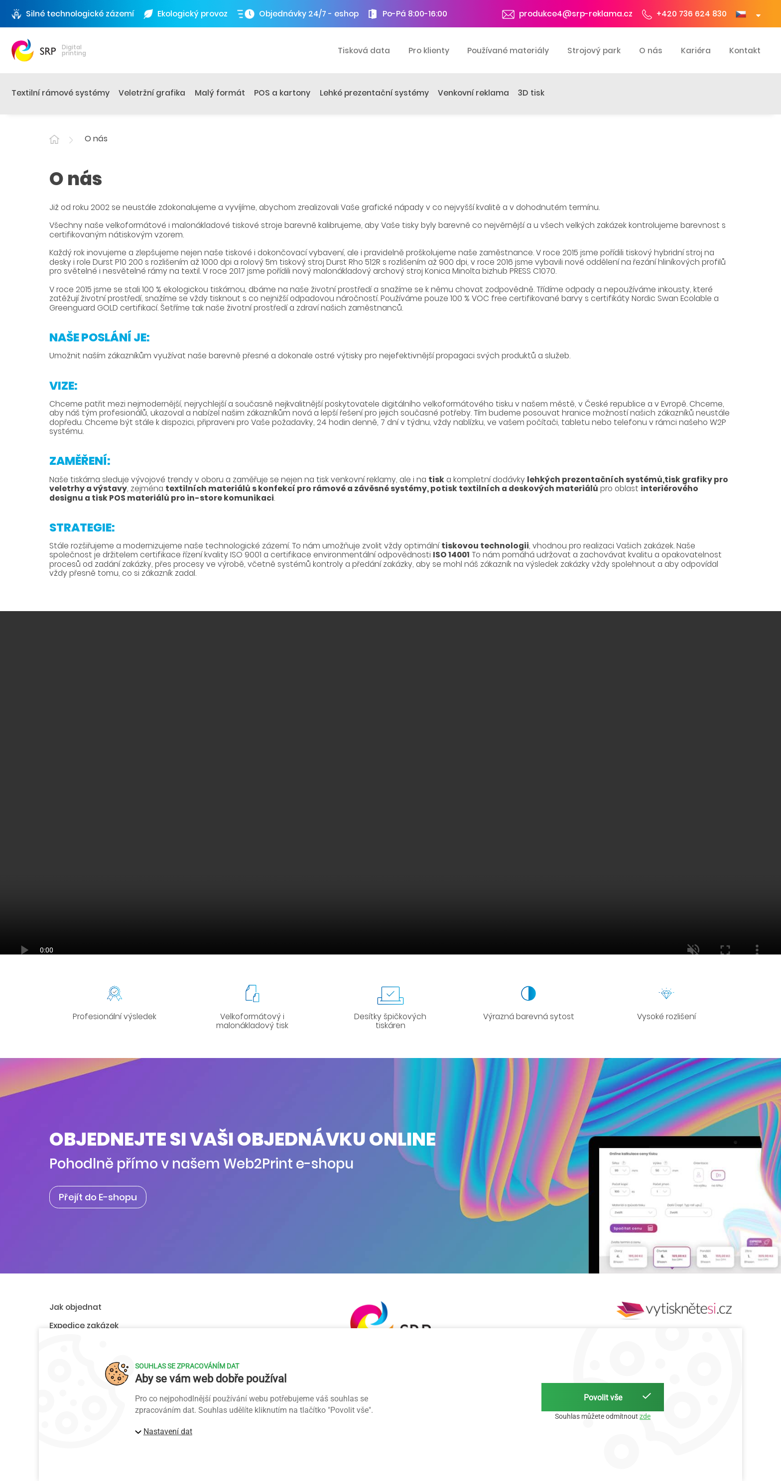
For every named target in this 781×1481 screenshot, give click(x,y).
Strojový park (594, 50)
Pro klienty (428, 50)
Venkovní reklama (473, 93)
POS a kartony (282, 93)
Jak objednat (75, 1307)
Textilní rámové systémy (60, 93)
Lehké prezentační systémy (374, 93)
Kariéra (696, 50)
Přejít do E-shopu (98, 1197)
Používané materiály (508, 50)
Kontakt (745, 50)
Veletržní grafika (152, 93)
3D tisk (531, 93)
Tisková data (364, 50)
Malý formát (220, 93)
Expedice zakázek (84, 1325)
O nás (650, 50)
